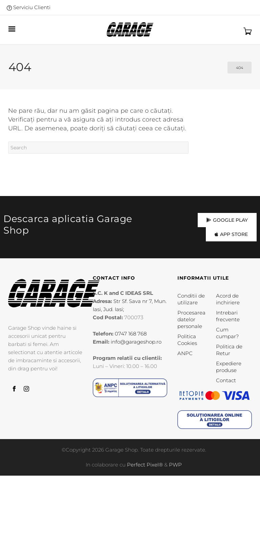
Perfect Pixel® (145, 464)
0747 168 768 (131, 333)
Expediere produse (228, 366)
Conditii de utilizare (191, 299)
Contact (226, 380)
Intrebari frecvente (228, 316)
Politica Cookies (187, 339)
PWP (175, 464)
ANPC (185, 353)
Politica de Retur (229, 349)
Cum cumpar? (227, 333)
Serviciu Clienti (28, 7)
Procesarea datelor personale (191, 319)
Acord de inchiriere (228, 299)
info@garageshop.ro (136, 342)
